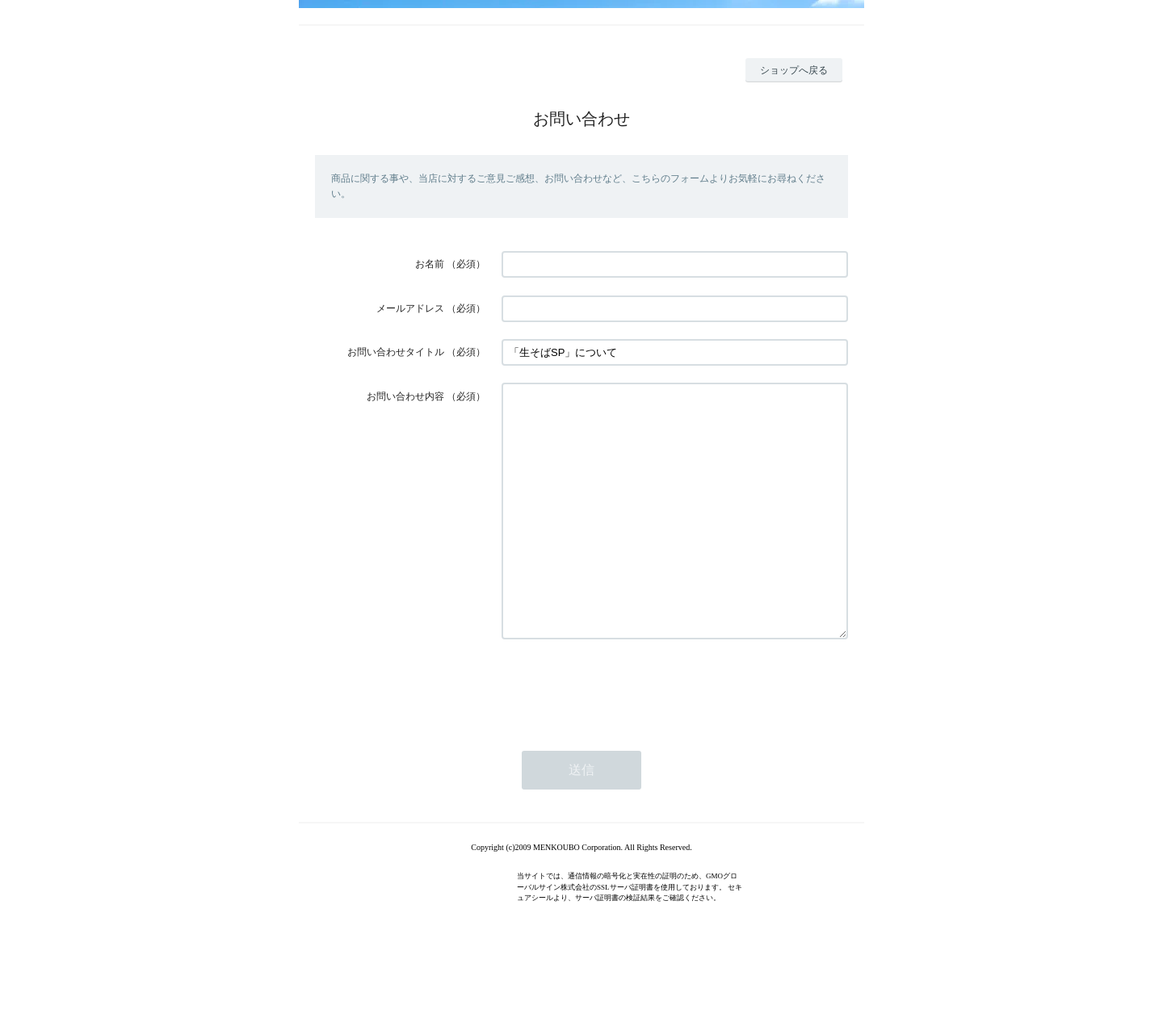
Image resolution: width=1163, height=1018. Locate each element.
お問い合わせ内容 (405, 396)
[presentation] (624, 735)
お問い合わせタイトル (395, 352)
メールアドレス (410, 308)
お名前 (429, 264)
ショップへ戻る (794, 70)
